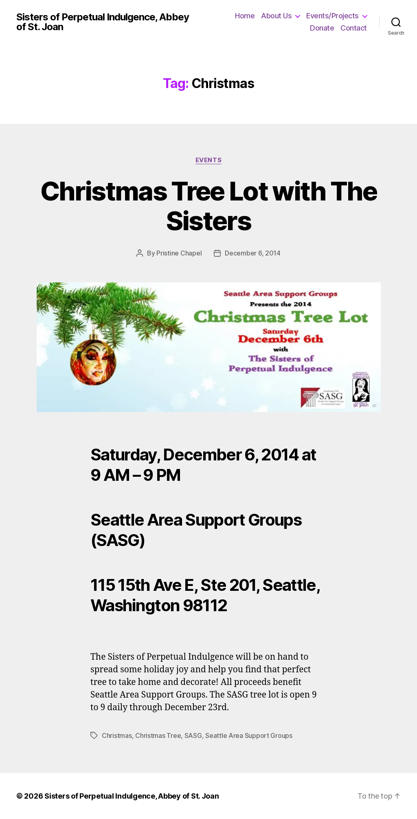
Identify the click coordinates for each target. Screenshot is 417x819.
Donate (322, 28)
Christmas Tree (158, 735)
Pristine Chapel (179, 253)
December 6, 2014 (253, 253)
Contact (353, 28)
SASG (193, 735)
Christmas (117, 735)
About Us (276, 15)
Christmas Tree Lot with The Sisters (208, 205)
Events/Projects (332, 15)
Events (208, 160)
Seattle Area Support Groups (248, 735)
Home (245, 15)
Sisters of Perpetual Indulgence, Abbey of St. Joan (102, 22)
